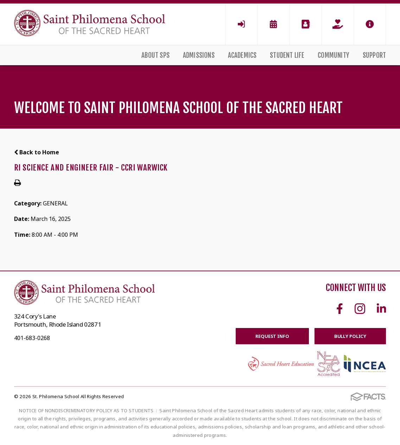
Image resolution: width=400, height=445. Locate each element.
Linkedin (381, 308)
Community (333, 55)
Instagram (360, 308)
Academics (242, 55)
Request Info (272, 336)
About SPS (155, 55)
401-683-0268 (32, 338)
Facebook (339, 308)
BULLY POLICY (350, 336)
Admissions (199, 55)
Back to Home (36, 152)
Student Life (287, 55)
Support (374, 55)
